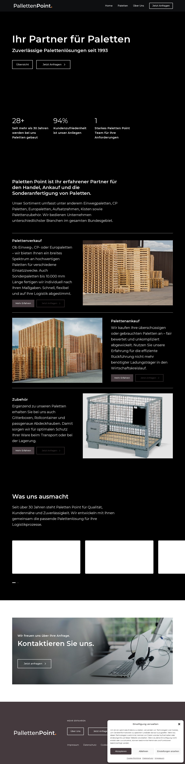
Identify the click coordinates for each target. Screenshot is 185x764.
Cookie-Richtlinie (134, 758)
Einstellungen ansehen (168, 751)
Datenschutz (147, 758)
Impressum (159, 758)
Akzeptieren (121, 751)
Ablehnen (143, 751)
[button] (179, 724)
